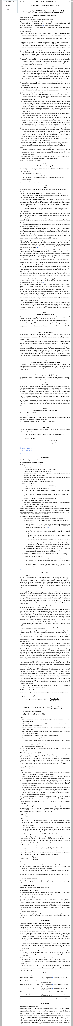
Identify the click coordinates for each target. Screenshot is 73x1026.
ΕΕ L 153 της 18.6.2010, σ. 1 (27, 569)
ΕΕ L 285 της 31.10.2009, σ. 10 (27, 447)
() (43, 25)
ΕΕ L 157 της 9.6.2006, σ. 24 (27, 452)
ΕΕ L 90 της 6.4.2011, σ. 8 (27, 448)
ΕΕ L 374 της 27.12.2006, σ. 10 (27, 453)
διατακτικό (7, 7)
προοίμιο (7, 5)
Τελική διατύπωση (9, 10)
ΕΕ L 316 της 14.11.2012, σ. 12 (27, 450)
